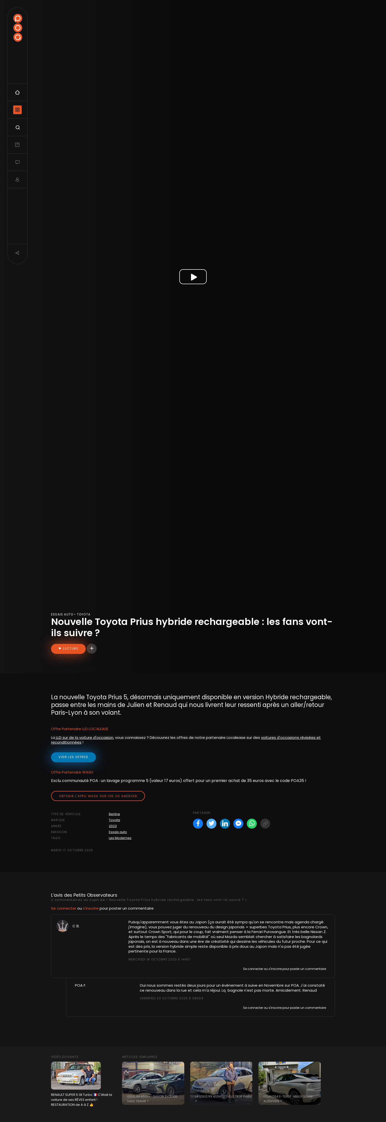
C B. (75, 926)
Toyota (114, 820)
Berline (114, 814)
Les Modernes (120, 838)
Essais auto (118, 832)
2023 (113, 826)
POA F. (80, 985)
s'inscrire (91, 908)
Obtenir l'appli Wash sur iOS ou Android (98, 796)
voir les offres (73, 757)
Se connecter (63, 908)
